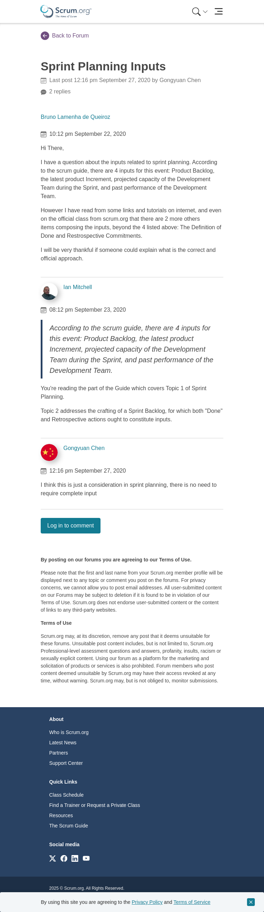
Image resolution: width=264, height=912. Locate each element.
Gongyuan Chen (84, 448)
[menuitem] (199, 11)
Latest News (62, 742)
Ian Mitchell (77, 287)
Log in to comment (70, 526)
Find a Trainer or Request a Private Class (94, 805)
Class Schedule (66, 795)
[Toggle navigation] (218, 11)
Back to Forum (65, 35)
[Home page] (65, 11)
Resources (61, 815)
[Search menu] (200, 11)
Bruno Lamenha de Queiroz (75, 117)
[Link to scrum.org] (52, 858)
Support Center (66, 763)
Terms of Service (191, 902)
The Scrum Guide (68, 826)
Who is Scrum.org (68, 732)
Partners (58, 753)
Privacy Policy (147, 902)
